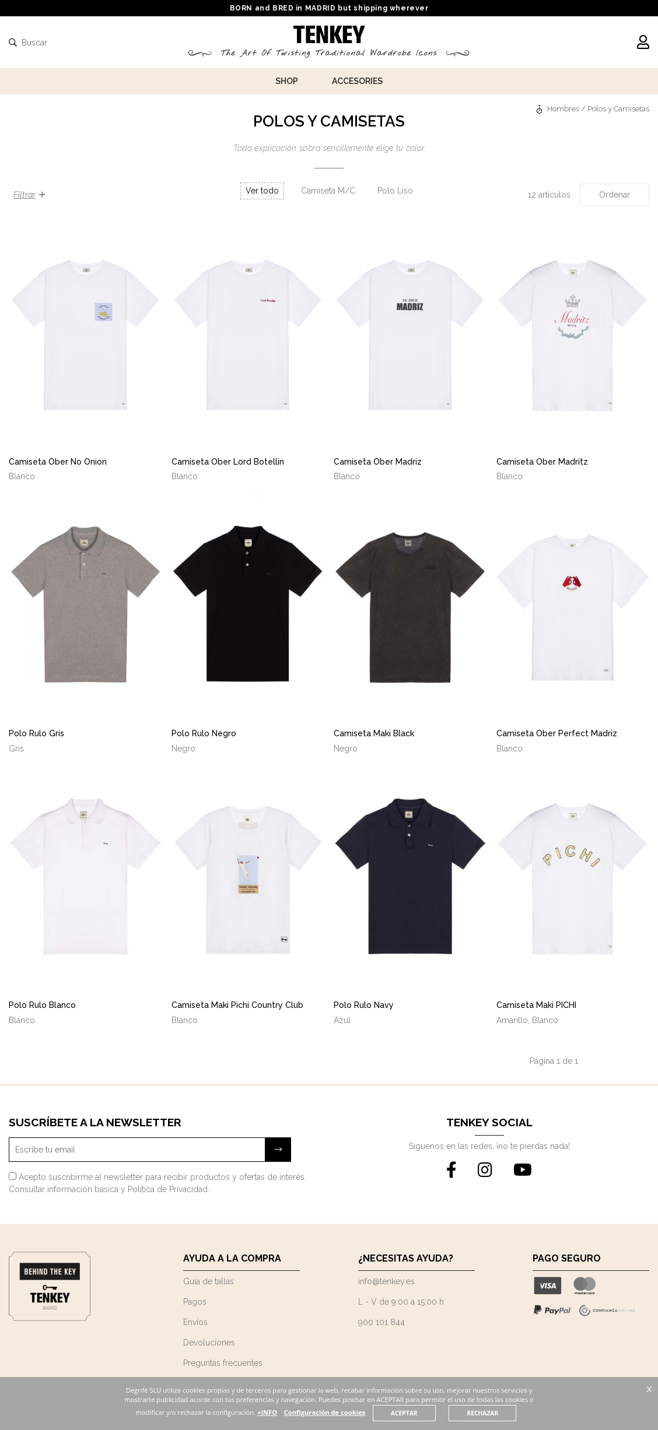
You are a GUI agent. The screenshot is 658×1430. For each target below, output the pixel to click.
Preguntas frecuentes (222, 1363)
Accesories (357, 81)
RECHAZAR (483, 1413)
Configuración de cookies (325, 1412)
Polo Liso (395, 190)
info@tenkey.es (386, 1281)
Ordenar (614, 194)
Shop (286, 81)
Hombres (563, 108)
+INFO (267, 1412)
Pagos (194, 1301)
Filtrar (29, 194)
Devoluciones (209, 1342)
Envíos (195, 1322)
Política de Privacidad (168, 1189)
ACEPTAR (404, 1413)
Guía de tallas (208, 1281)
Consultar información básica (63, 1189)
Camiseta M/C (328, 190)
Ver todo (262, 190)
